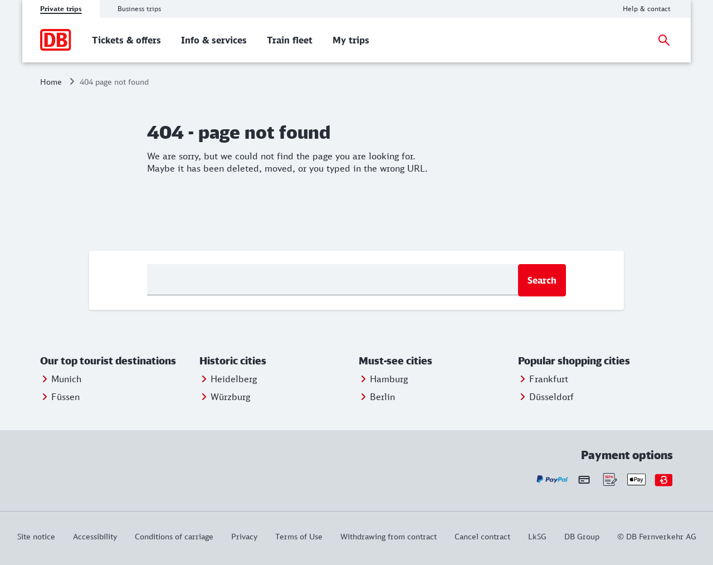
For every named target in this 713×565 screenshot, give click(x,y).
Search (542, 280)
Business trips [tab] (139, 8)
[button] (117, 361)
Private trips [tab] (61, 8)
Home (51, 81)
